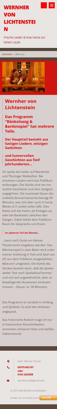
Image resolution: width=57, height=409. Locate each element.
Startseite (7, 54)
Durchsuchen (44, 5)
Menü (52, 5)
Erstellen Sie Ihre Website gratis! (24, 398)
